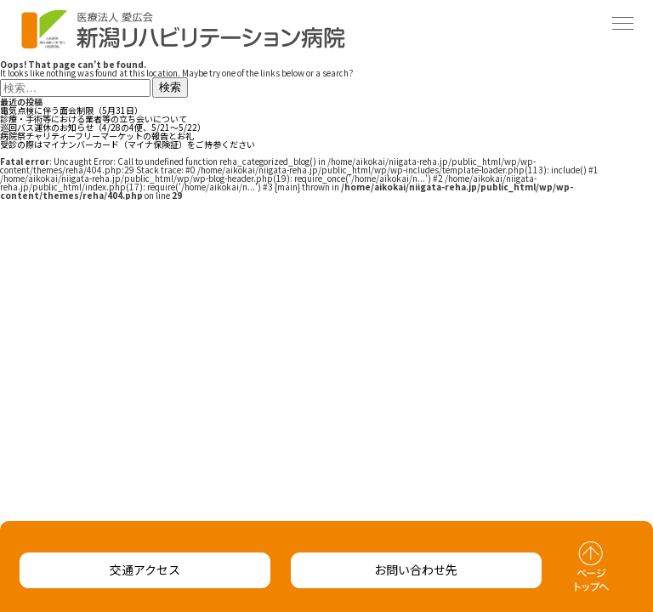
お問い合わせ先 (415, 569)
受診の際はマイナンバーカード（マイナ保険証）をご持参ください (127, 144)
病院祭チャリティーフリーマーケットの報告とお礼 (97, 135)
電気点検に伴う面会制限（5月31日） (71, 110)
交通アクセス (145, 569)
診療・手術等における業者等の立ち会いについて (93, 118)
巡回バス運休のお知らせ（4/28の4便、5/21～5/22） (103, 127)
